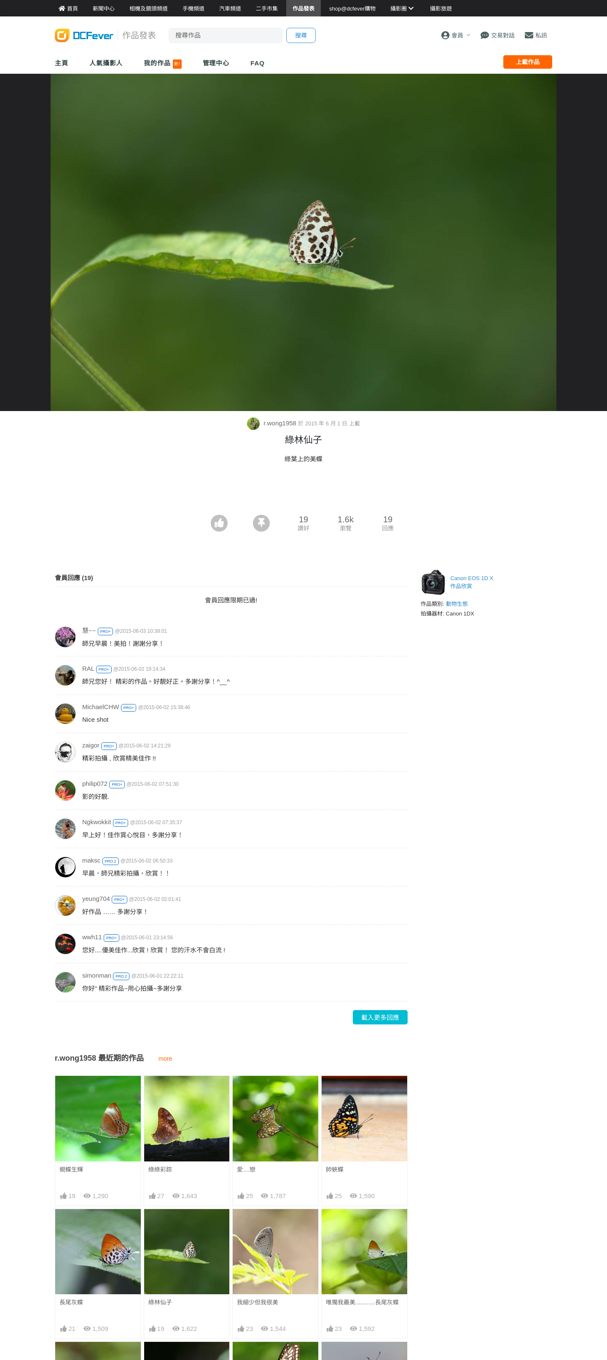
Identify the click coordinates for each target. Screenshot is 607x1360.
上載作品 (528, 62)
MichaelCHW (100, 706)
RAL (88, 668)
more (165, 1058)
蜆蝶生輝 (71, 1169)
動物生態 (457, 604)
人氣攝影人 (106, 63)
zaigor (90, 745)
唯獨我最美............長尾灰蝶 (362, 1302)
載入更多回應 (380, 1017)
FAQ (257, 63)
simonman (96, 975)
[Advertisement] (303, 492)
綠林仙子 (160, 1302)
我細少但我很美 (257, 1302)
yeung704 (96, 898)
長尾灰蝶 (71, 1302)
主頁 (61, 63)
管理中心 (216, 63)
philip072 (94, 783)
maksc (91, 860)
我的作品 (162, 64)
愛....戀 (246, 1169)
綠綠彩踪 (160, 1169)
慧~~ (89, 630)
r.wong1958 (272, 423)
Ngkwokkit (96, 821)
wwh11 (92, 937)
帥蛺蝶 (335, 1169)
